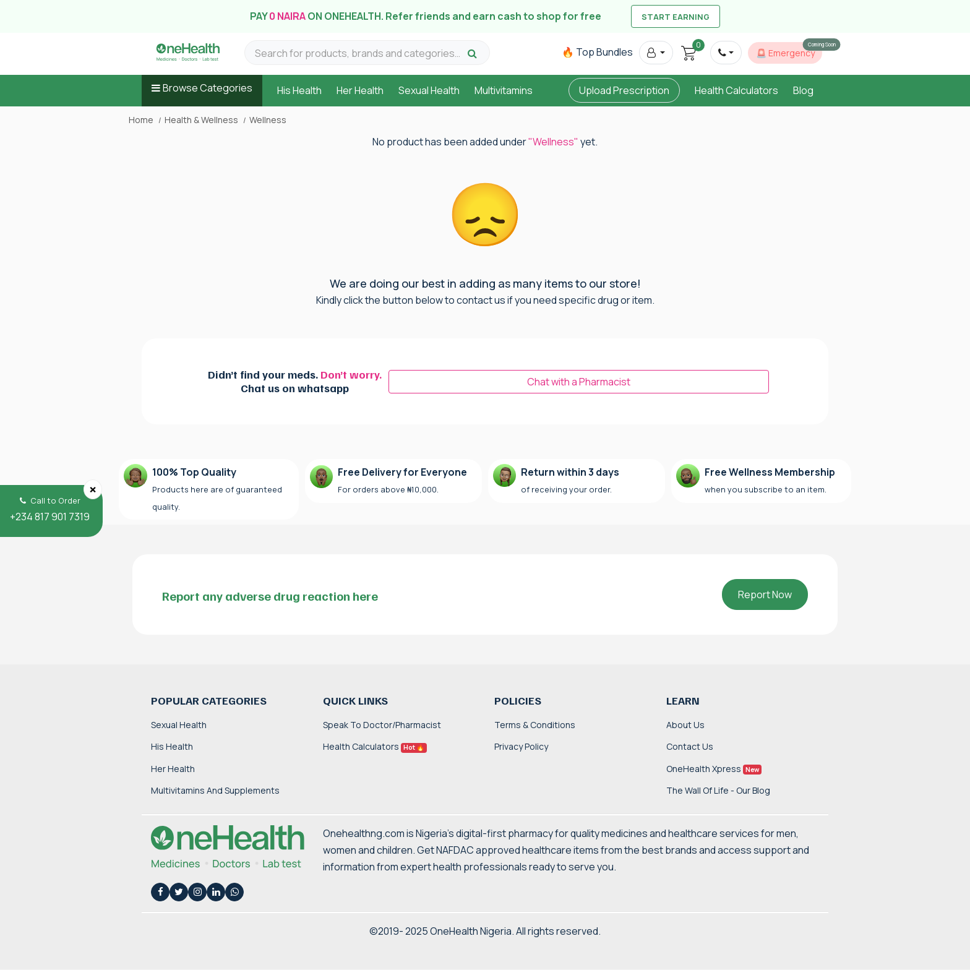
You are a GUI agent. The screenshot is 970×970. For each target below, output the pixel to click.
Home (141, 120)
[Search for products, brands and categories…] (359, 53)
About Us (685, 725)
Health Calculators (736, 90)
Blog (803, 90)
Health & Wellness (201, 120)
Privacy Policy (521, 746)
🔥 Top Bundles (597, 52)
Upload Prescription (624, 90)
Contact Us (689, 746)
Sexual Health (429, 90)
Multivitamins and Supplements (215, 790)
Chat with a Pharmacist (578, 381)
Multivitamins (503, 90)
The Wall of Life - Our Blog (718, 790)
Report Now (765, 594)
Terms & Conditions (534, 725)
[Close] (93, 489)
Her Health (360, 90)
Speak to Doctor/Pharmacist (382, 725)
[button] (656, 52)
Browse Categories (207, 88)
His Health (299, 90)
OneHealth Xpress (714, 769)
